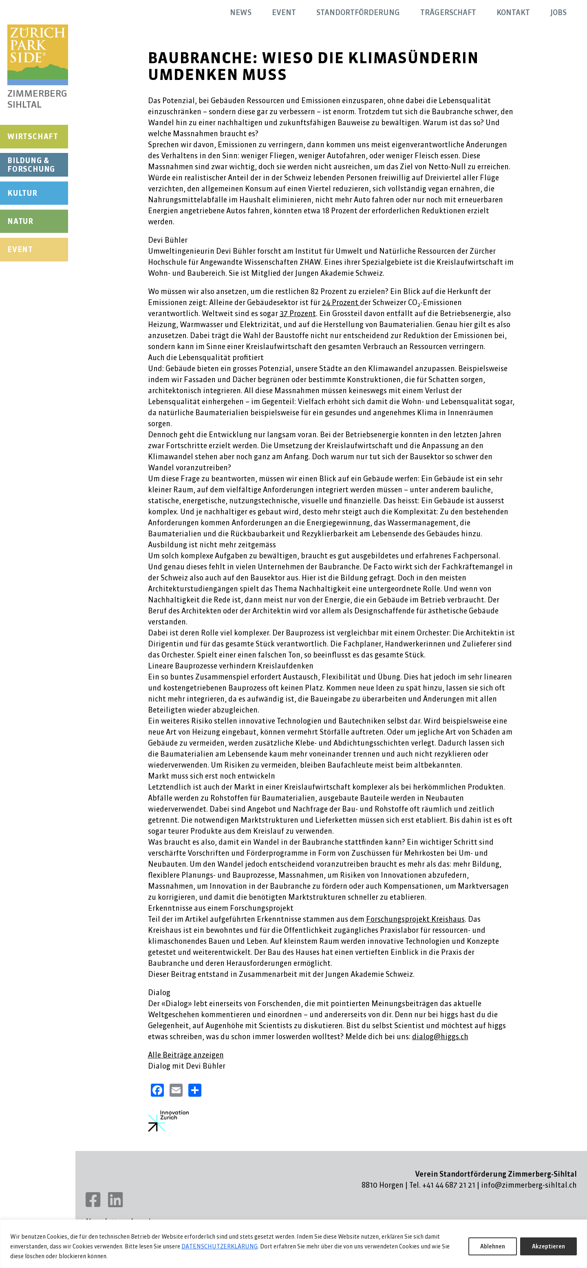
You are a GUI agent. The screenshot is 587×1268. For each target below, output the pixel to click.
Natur (20, 221)
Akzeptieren (548, 1246)
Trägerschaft (448, 12)
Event (20, 249)
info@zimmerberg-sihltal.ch (529, 1185)
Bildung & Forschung (31, 165)
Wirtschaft (32, 136)
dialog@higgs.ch (440, 1036)
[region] (293, 1243)
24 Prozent (341, 302)
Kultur (22, 193)
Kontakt (513, 12)
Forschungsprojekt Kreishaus (415, 919)
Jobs (558, 12)
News (241, 12)
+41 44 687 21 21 (448, 1185)
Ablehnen (492, 1246)
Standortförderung (358, 12)
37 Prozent (298, 313)
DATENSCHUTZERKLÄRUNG (219, 1246)
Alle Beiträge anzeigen (186, 1055)
